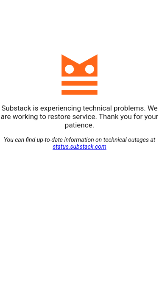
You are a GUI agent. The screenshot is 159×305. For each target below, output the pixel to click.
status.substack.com (79, 146)
